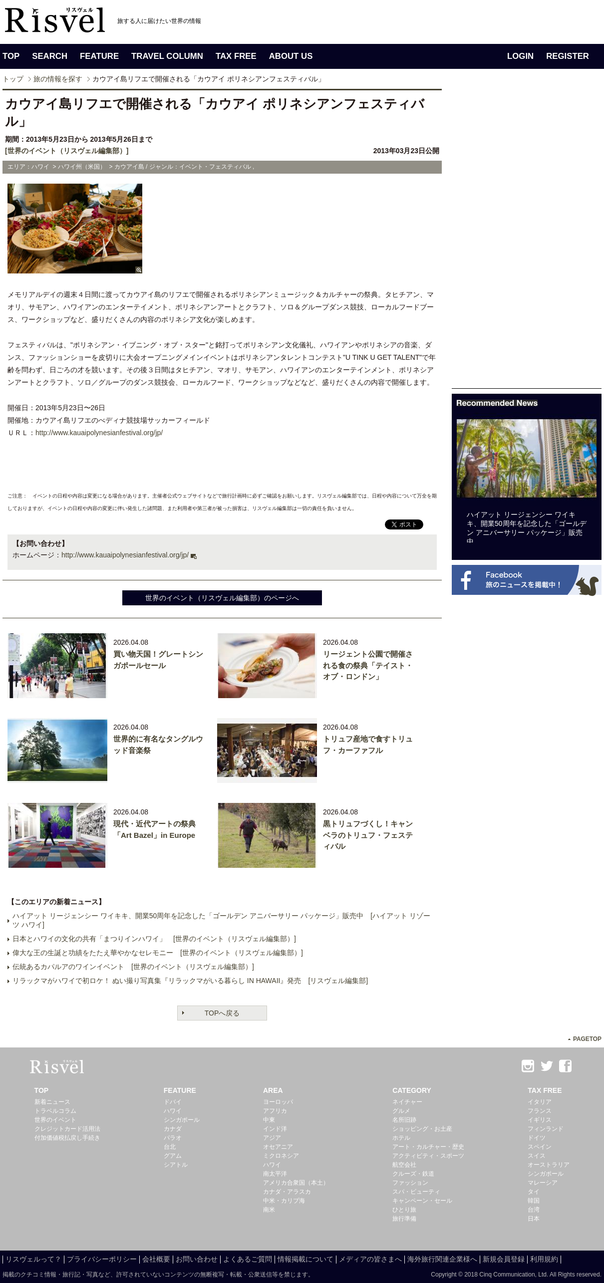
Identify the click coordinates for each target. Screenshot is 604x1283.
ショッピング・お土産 (422, 1128)
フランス (540, 1110)
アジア (272, 1137)
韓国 (534, 1200)
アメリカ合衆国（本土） (296, 1182)
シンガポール (182, 1119)
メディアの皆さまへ (370, 1259)
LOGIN (520, 56)
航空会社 (404, 1164)
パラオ (173, 1137)
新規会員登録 (504, 1259)
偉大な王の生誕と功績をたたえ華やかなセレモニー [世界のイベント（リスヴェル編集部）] (157, 953)
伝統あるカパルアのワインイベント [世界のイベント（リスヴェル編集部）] (133, 967)
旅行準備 (404, 1218)
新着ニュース (52, 1101)
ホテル (401, 1137)
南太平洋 (275, 1173)
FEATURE (99, 56)
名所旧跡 (404, 1119)
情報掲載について (305, 1259)
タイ (534, 1191)
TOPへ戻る (222, 1013)
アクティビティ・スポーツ (428, 1155)
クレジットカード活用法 (67, 1128)
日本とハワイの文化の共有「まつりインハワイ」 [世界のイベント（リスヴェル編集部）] (154, 939)
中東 (269, 1119)
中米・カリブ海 (284, 1200)
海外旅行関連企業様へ (442, 1259)
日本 (534, 1218)
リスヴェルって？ (33, 1259)
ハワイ (173, 1110)
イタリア (540, 1101)
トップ (12, 79)
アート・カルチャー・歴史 (428, 1146)
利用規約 (544, 1259)
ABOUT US (291, 56)
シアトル (176, 1164)
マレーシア (543, 1182)
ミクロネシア (281, 1155)
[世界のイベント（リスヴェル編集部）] (66, 151)
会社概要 (156, 1259)
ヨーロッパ (278, 1101)
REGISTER (567, 56)
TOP (10, 56)
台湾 (534, 1209)
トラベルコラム (55, 1110)
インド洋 (275, 1128)
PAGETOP (587, 1038)
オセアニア (278, 1146)
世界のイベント (55, 1119)
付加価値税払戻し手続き (67, 1137)
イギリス (540, 1119)
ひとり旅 (404, 1209)
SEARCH (49, 56)
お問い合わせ (197, 1259)
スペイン (540, 1146)
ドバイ (173, 1101)
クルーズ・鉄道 (413, 1173)
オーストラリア (549, 1164)
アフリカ (275, 1110)
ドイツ (537, 1137)
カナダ (173, 1128)
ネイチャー (407, 1101)
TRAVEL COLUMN (167, 56)
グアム (173, 1155)
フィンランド (546, 1128)
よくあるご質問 (247, 1259)
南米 (269, 1209)
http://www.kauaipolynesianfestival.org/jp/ (99, 433)
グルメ (401, 1110)
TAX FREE (236, 56)
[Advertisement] (483, 238)
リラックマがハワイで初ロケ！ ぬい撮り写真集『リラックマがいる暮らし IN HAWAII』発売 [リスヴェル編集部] (190, 981)
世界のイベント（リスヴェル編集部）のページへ (222, 598)
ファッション (410, 1182)
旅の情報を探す (57, 79)
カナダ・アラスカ (287, 1191)
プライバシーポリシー (102, 1259)
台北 (170, 1146)
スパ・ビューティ (416, 1191)
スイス (537, 1155)
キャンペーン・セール (422, 1200)
